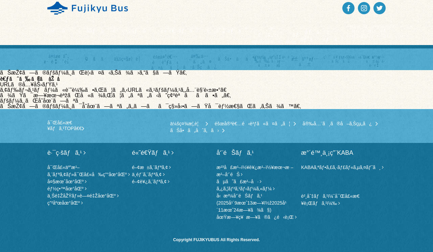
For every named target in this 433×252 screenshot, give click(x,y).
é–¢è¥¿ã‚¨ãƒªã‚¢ (150, 181)
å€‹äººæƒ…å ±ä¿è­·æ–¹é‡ (375, 61)
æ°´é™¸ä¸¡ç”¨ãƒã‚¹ (275, 34)
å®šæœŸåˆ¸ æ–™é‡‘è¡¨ (59, 58)
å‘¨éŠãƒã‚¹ (85, 30)
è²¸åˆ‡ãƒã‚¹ (227, 30)
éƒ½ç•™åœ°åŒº (67, 188)
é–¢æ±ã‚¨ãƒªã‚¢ (151, 167)
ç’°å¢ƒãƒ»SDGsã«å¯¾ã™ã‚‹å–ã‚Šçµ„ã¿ (340, 59)
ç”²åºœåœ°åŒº (65, 203)
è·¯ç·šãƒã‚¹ (132, 30)
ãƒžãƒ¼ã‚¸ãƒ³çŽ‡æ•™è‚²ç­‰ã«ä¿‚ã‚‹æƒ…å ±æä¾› (270, 61)
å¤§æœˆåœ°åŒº (67, 181)
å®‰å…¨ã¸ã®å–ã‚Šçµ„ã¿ (340, 123)
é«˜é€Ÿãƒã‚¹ (180, 30)
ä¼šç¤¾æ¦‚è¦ (129, 58)
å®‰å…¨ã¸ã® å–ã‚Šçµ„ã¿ (199, 61)
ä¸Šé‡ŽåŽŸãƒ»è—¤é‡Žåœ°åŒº (83, 195)
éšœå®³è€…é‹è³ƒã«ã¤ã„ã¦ (255, 123)
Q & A (94, 58)
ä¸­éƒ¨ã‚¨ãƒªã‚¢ (148, 174)
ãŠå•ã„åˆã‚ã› (235, 58)
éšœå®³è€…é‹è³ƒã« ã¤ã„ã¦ (165, 62)
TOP (50, 30)
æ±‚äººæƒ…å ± (305, 61)
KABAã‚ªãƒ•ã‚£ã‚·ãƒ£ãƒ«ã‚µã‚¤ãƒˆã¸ (342, 167)
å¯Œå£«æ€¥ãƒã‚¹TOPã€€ (65, 125)
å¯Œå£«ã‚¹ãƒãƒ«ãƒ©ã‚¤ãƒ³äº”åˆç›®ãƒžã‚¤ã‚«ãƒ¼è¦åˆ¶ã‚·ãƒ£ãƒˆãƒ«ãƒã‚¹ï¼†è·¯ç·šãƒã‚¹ (369, 31)
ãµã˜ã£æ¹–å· (238, 181)
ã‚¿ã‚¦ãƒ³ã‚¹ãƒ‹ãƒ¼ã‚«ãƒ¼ (245, 188)
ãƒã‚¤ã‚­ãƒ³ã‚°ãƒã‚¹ (322, 35)
